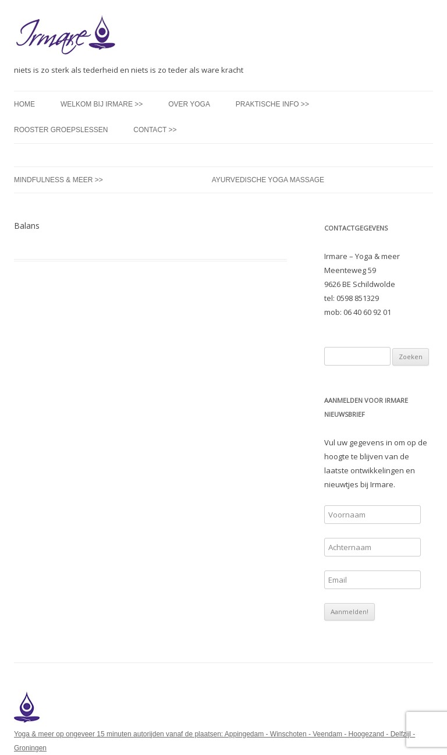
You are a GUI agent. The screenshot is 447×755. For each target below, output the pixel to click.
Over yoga (189, 104)
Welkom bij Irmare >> (102, 104)
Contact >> (154, 130)
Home (24, 104)
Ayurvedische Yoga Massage (268, 180)
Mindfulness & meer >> (58, 180)
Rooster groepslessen (61, 130)
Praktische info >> (272, 104)
